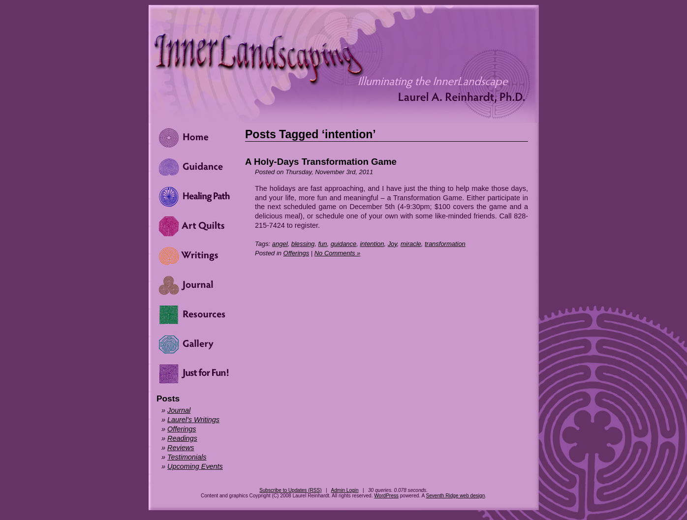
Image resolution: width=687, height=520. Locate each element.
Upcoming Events (195, 466)
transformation (445, 243)
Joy (392, 243)
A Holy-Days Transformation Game (321, 161)
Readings (182, 438)
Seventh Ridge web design (455, 495)
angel (280, 243)
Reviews (180, 448)
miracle (411, 243)
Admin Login (344, 490)
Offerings (296, 253)
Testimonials (186, 457)
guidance (344, 243)
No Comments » (337, 253)
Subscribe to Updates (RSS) (290, 490)
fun (322, 243)
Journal (178, 410)
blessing (303, 243)
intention (372, 243)
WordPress (386, 495)
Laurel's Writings (193, 420)
